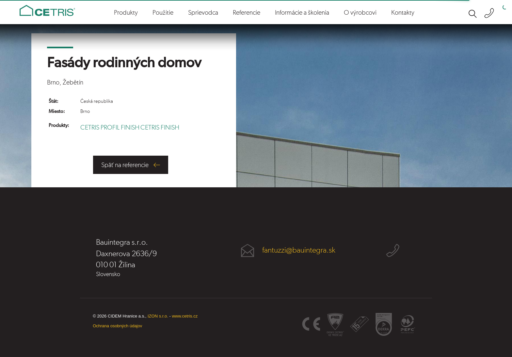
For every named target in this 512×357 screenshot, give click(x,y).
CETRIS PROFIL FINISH (109, 127)
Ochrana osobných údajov (117, 325)
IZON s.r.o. (158, 316)
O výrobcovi (360, 12)
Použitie (162, 12)
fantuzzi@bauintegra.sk (298, 250)
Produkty (126, 12)
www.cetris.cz (185, 316)
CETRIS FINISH (159, 127)
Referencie (246, 12)
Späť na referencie (125, 165)
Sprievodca (203, 12)
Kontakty (402, 12)
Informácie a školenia (302, 12)
